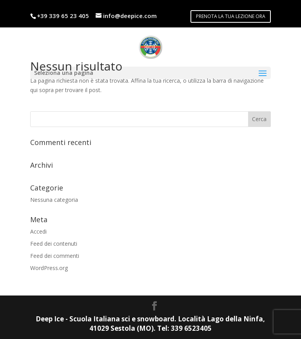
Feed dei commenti (54, 255)
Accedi (38, 231)
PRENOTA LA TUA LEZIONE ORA (230, 16)
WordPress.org (49, 268)
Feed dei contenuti (53, 243)
